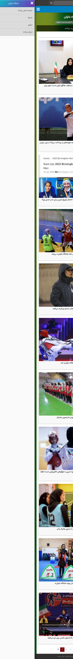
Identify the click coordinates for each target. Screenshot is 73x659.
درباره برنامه (36, 28)
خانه (67, 28)
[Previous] (49, 650)
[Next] (40, 650)
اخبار (58, 28)
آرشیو (48, 28)
